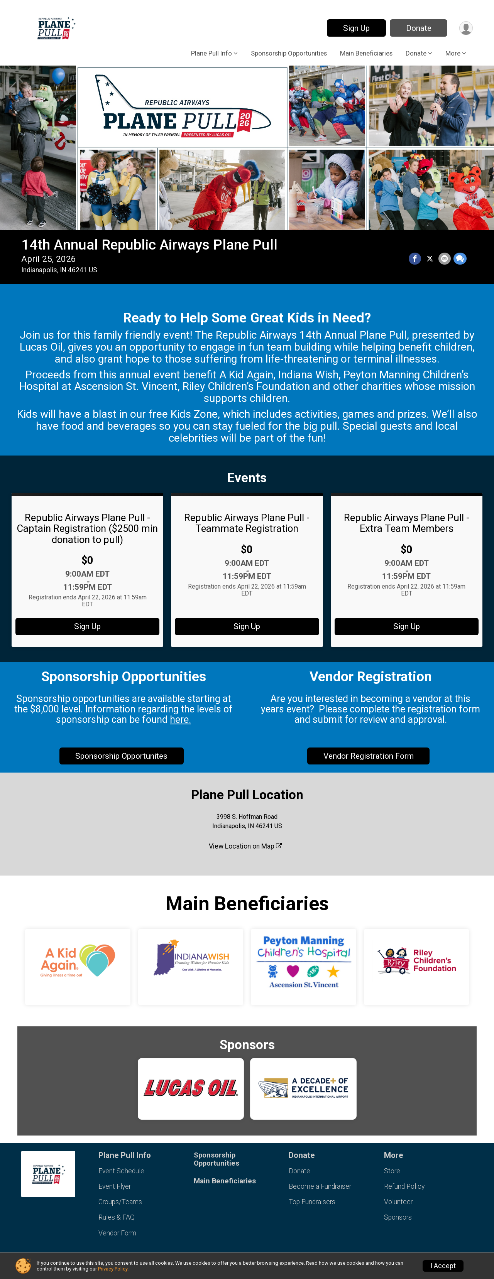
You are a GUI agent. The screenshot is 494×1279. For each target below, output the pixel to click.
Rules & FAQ (116, 1217)
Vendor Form (117, 1233)
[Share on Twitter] (430, 259)
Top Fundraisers (312, 1202)
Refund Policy (404, 1186)
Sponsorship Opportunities (289, 53)
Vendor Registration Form (368, 756)
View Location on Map (245, 846)
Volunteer (398, 1202)
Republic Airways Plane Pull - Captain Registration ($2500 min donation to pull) (87, 528)
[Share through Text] (460, 259)
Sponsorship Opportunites (121, 756)
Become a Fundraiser (320, 1186)
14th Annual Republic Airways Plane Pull (149, 244)
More (452, 53)
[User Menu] (465, 28)
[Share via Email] (445, 259)
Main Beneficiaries (366, 53)
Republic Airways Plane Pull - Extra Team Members (406, 523)
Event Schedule (121, 1171)
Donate (418, 28)
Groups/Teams (120, 1202)
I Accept (443, 1266)
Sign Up (355, 28)
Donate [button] (416, 53)
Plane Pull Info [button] (211, 53)
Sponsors (398, 1217)
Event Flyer (114, 1186)
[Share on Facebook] (415, 259)
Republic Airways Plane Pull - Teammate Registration (247, 523)
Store (392, 1171)
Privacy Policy (112, 1269)
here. (180, 719)
